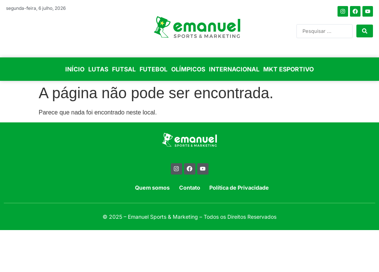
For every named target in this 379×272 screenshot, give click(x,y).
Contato (189, 187)
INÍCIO (74, 69)
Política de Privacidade (239, 187)
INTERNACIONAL (234, 69)
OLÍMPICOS (188, 69)
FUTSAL (124, 69)
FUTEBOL (153, 69)
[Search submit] (364, 31)
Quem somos (152, 187)
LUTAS (98, 69)
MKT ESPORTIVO (288, 69)
